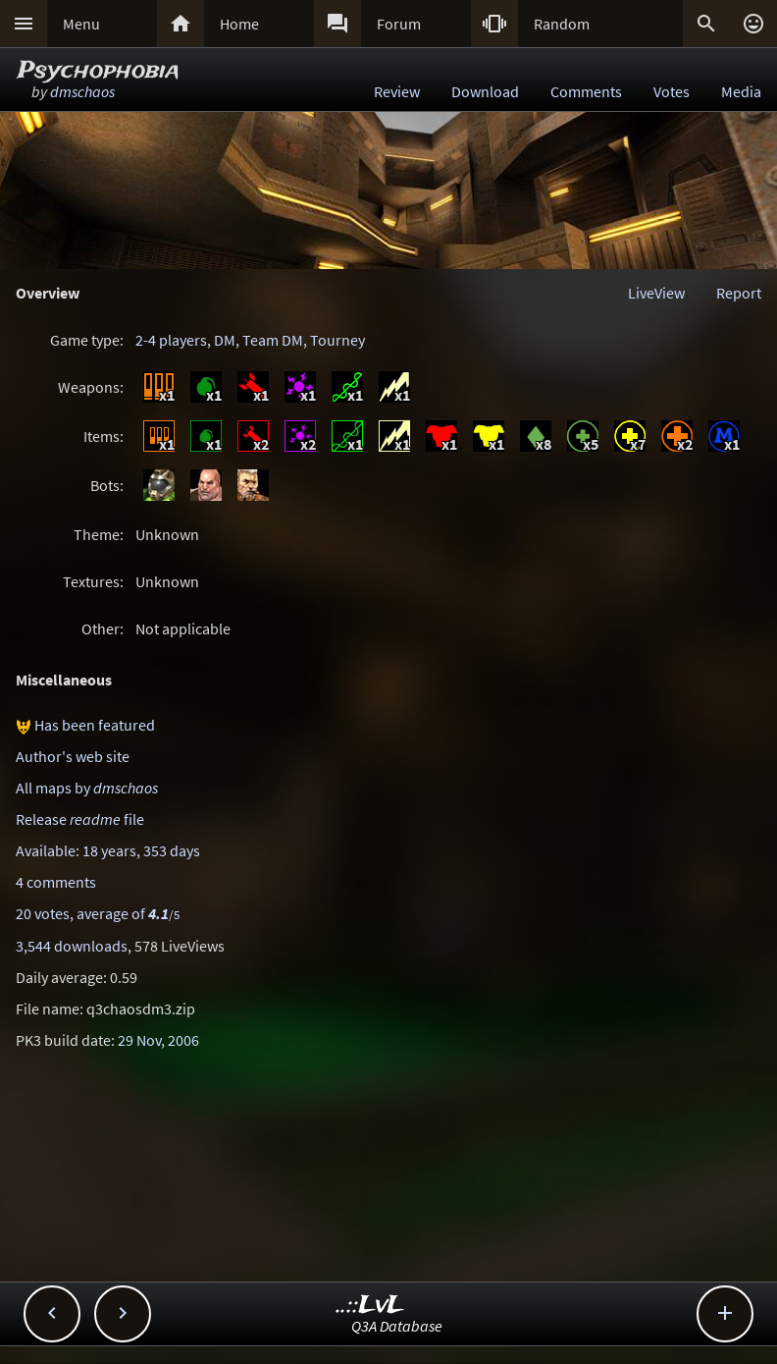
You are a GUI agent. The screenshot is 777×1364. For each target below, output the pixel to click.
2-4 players (171, 340)
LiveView (656, 292)
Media (741, 91)
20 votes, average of (98, 913)
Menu (81, 23)
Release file (80, 819)
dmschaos (82, 91)
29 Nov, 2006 (158, 1040)
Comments (586, 91)
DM (224, 340)
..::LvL (370, 1305)
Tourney (337, 340)
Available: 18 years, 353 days (108, 850)
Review (397, 91)
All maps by (87, 787)
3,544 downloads (72, 945)
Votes (671, 91)
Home (239, 23)
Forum (399, 23)
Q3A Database (396, 1326)
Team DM (272, 340)
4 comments (56, 882)
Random (562, 23)
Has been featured (94, 725)
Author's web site (73, 756)
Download (485, 91)
